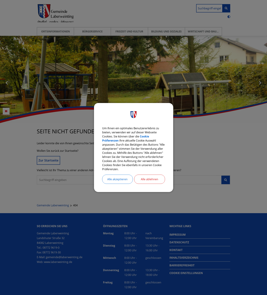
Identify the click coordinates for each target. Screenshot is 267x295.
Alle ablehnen (149, 179)
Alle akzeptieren (117, 179)
